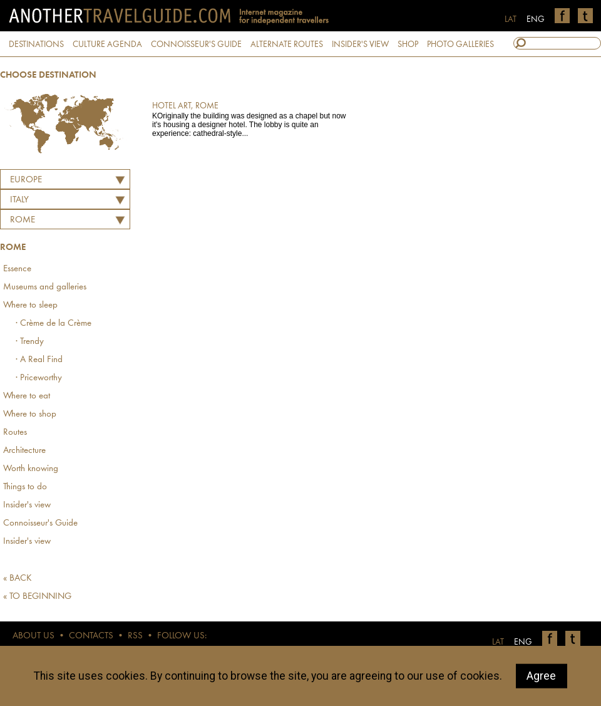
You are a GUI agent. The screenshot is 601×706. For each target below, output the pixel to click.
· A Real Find (39, 360)
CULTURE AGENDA (107, 44)
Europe (26, 180)
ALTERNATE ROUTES (286, 44)
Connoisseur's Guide (40, 523)
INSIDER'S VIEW (360, 44)
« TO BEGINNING (37, 596)
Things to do (25, 487)
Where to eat (26, 396)
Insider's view (27, 505)
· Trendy (30, 341)
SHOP (408, 44)
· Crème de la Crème (53, 323)
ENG (536, 19)
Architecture (24, 450)
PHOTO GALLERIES (460, 44)
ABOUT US (33, 636)
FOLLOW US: (182, 636)
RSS (135, 636)
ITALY (19, 200)
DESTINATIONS (36, 44)
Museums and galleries (44, 287)
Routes (15, 432)
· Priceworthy (39, 378)
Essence (17, 269)
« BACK (17, 578)
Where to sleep (30, 305)
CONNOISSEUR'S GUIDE (196, 44)
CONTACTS (91, 636)
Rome (22, 220)
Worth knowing (30, 469)
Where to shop (29, 414)
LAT (510, 19)
